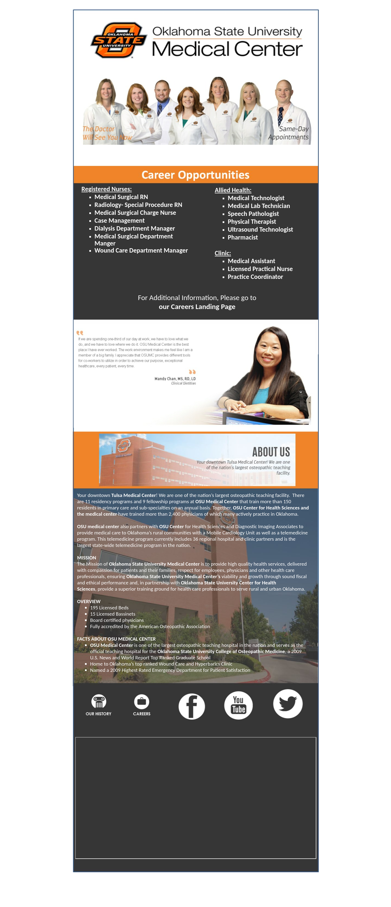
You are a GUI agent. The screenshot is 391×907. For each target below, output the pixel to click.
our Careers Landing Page (197, 306)
